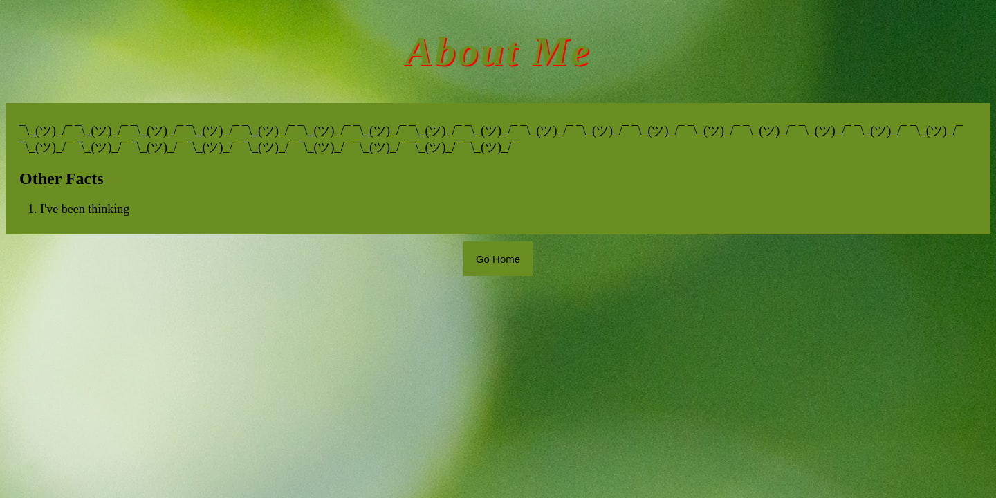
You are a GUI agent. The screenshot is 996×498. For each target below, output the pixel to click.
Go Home (498, 259)
